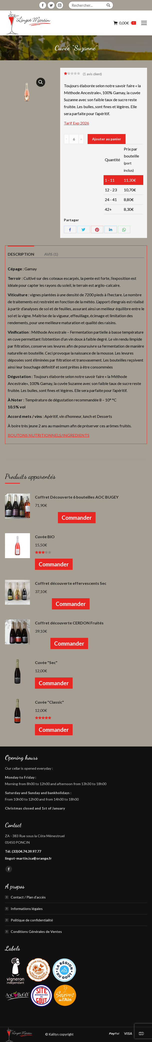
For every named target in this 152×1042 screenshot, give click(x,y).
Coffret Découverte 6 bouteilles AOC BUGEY (77, 497)
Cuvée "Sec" (46, 662)
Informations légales (27, 908)
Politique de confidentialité (32, 920)
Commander (77, 517)
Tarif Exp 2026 (76, 123)
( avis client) (92, 74)
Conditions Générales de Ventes (36, 931)
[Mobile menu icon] (144, 23)
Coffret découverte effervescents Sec (70, 583)
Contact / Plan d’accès (28, 897)
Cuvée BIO (45, 536)
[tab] (21, 252)
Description (21, 254)
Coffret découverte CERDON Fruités (69, 622)
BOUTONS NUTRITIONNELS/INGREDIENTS (48, 435)
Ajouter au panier (106, 139)
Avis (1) (51, 254)
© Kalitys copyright (59, 1034)
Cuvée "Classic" (49, 702)
